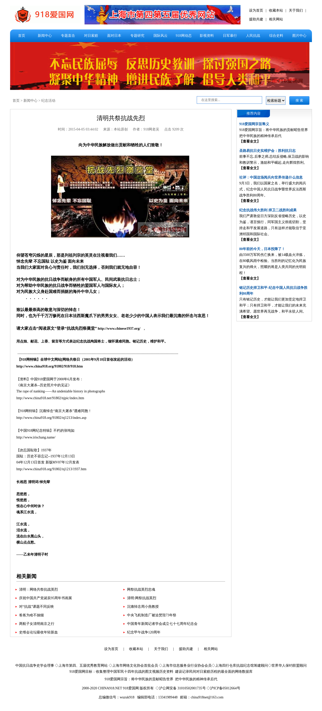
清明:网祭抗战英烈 (141, 598)
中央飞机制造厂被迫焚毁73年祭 (151, 615)
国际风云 (160, 36)
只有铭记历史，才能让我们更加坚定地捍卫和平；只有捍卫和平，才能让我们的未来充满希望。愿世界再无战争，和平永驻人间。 (272, 305)
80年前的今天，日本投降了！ (262, 249)
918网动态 (184, 36)
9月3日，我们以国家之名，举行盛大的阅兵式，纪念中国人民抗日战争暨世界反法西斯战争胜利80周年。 (272, 189)
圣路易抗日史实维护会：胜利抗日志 (267, 151)
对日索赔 (91, 36)
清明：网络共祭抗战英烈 (38, 589)
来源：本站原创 (115, 129)
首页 (21, 36)
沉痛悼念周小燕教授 (143, 606)
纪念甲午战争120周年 (143, 632)
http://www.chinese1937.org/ (119, 328)
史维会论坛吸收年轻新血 (38, 632)
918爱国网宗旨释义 (254, 124)
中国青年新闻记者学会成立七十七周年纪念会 (162, 624)
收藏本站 (276, 10)
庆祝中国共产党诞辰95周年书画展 (45, 598)
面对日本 (114, 36)
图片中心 (299, 36)
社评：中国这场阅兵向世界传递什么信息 (271, 177)
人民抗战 (253, 36)
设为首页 (256, 10)
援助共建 (256, 19)
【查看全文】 (249, 141)
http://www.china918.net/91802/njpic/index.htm (50, 398)
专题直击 (68, 36)
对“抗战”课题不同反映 (36, 606)
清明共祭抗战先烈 (121, 118)
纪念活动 (48, 101)
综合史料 (276, 36)
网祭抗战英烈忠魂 (141, 589)
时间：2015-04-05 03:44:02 (78, 129)
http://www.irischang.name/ (36, 437)
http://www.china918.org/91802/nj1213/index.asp (51, 418)
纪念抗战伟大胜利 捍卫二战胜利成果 (268, 210)
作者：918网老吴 (146, 129)
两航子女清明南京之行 (36, 624)
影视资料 (207, 36)
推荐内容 (254, 113)
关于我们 (296, 10)
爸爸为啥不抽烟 (31, 615)
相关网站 (276, 19)
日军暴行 (230, 36)
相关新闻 (26, 576)
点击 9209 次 (174, 129)
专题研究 (137, 36)
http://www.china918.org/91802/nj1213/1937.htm (51, 469)
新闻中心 (45, 36)
